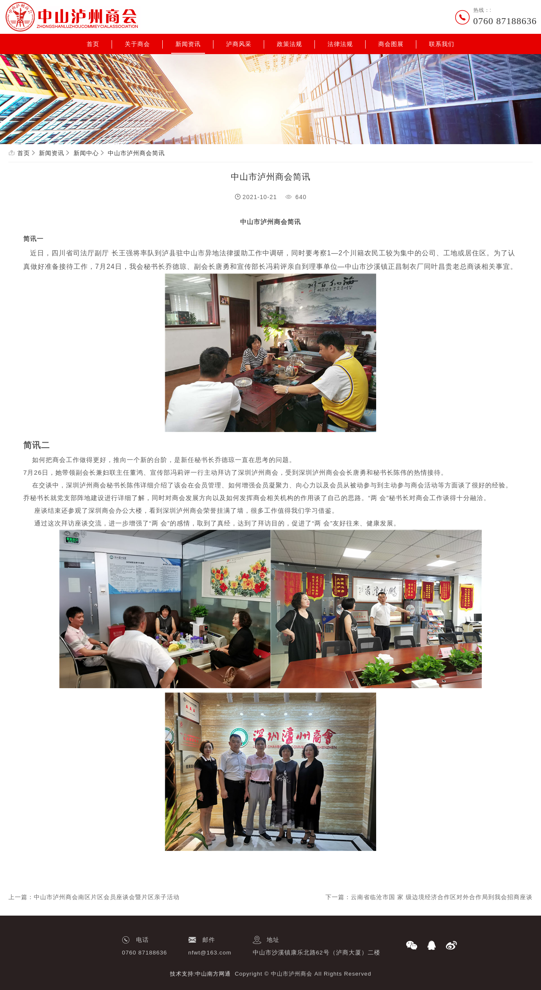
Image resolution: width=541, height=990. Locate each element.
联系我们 (441, 44)
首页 (93, 44)
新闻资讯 (188, 44)
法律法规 (340, 44)
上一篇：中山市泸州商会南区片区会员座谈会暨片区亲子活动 (94, 897)
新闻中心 (86, 153)
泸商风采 (238, 44)
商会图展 (391, 44)
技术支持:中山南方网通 (200, 974)
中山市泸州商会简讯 (136, 153)
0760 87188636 (505, 21)
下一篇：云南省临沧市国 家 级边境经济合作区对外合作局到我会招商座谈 (429, 897)
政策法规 (289, 44)
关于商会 (137, 44)
